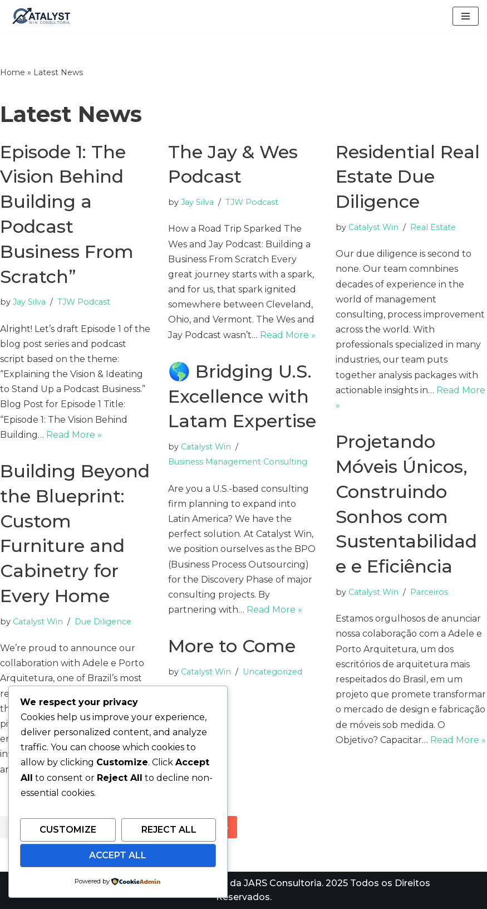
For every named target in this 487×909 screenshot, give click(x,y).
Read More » (74, 434)
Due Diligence (103, 622)
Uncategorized (272, 672)
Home (12, 72)
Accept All (117, 855)
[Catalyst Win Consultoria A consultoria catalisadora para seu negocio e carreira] (41, 16)
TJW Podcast (83, 302)
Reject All (168, 829)
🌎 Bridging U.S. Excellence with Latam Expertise (242, 396)
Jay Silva (29, 302)
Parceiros (429, 592)
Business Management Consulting (237, 462)
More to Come (232, 646)
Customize (68, 829)
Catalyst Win (373, 227)
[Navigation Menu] (465, 16)
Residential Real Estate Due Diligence (408, 177)
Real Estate (433, 227)
